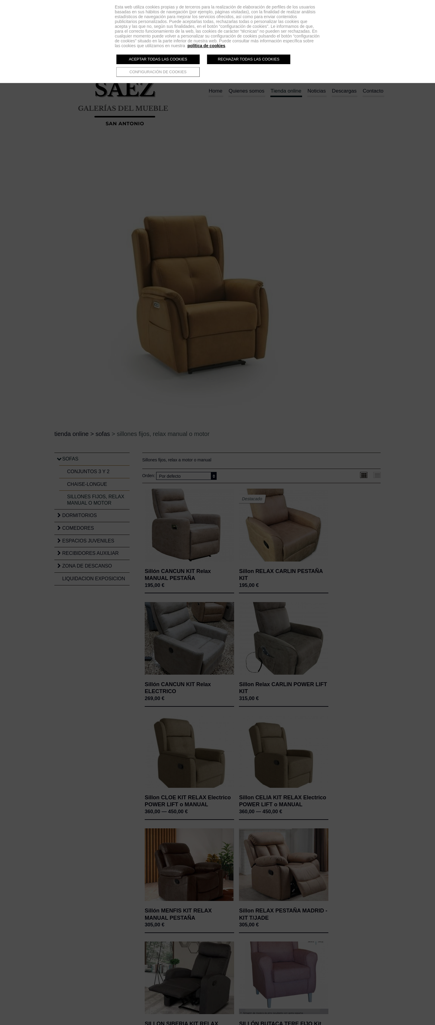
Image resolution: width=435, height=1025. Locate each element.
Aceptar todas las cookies (158, 59)
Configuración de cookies (158, 72)
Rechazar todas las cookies (248, 59)
